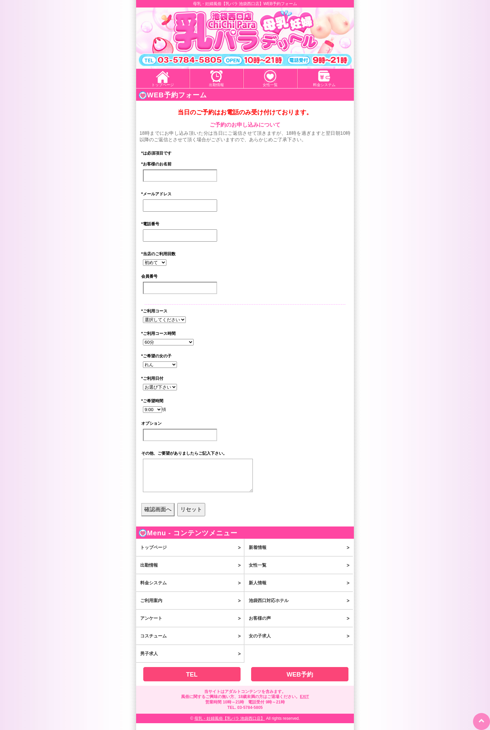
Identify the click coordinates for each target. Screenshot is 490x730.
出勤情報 (216, 85)
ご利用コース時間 (158, 333)
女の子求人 (301, 642)
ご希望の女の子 (156, 356)
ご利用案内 (192, 607)
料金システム (324, 85)
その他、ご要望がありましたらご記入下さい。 (184, 453)
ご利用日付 (152, 378)
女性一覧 (270, 85)
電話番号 (150, 224)
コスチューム (192, 642)
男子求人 (192, 660)
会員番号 (149, 276)
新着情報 (301, 554)
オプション (151, 423)
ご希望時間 (152, 401)
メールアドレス (156, 194)
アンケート (192, 625)
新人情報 (301, 589)
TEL (192, 681)
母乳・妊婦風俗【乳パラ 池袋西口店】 (229, 725)
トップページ (162, 85)
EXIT (304, 703)
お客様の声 (301, 625)
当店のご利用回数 (158, 254)
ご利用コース (154, 311)
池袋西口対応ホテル (301, 607)
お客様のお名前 (156, 164)
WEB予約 (300, 681)
